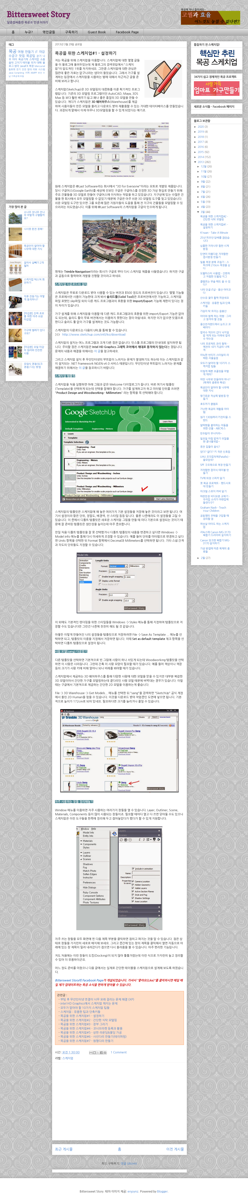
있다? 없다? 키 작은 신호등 (215, 451)
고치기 (18, 62)
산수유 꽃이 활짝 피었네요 (214, 298)
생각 (16, 66)
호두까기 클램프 (209, 404)
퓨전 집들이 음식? (210, 446)
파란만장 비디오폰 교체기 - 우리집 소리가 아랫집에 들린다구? (215, 499)
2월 (203, 558)
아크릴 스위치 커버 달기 (213, 491)
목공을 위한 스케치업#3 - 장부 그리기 (84, 1024)
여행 (21, 51)
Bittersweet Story (38, 14)
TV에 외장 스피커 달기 (212, 478)
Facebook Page (127, 32)
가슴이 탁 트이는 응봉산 (213, 311)
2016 (201, 147)
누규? (29, 32)
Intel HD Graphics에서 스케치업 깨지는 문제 (88, 1003)
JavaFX (24, 66)
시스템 (41, 69)
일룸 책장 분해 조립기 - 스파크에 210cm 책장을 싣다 (215, 265)
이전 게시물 (175, 1149)
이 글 (97, 351)
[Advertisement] (119, 1091)
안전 (24, 69)
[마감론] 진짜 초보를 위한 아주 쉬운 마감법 (34, 316)
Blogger (162, 1191)
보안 (40, 73)
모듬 (22, 76)
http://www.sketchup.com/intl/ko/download (93, 334)
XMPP (34, 73)
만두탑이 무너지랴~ (211, 433)
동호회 (12, 69)
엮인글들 (49, 32)
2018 (201, 137)
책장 (31, 66)
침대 (29, 69)
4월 (203, 207)
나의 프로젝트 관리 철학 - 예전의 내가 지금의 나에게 (214, 346)
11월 (204, 171)
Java (11, 73)
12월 (204, 166)
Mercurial (40, 66)
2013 (201, 162)
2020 (201, 126)
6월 (203, 197)
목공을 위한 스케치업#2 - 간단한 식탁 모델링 (88, 1020)
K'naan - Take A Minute (214, 232)
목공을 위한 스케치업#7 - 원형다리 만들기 (86, 1040)
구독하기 (71, 32)
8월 (203, 186)
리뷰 (35, 69)
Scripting (19, 73)
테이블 (26, 62)
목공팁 (30, 55)
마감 (42, 51)
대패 (39, 62)
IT (36, 51)
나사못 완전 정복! (33, 229)
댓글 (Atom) (129, 1163)
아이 (14, 59)
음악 (11, 62)
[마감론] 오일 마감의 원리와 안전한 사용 (34, 350)
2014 (201, 157)
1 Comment (119, 1052)
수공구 (13, 55)
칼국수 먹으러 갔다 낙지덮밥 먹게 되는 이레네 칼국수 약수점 (215, 335)
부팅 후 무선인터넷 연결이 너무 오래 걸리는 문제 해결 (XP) (97, 999)
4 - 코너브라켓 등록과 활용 (105, 1028)
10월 (204, 176)
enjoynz (133, 1191)
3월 (203, 212)
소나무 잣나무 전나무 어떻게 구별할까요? (34, 215)
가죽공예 (15, 76)
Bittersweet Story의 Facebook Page (79, 980)
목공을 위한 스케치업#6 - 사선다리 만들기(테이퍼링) (93, 1036)
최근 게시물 (64, 1149)
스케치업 (67, 1058)
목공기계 (23, 59)
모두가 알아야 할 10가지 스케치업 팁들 (84, 1007)
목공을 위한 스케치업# (74, 1028)
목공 (12, 51)
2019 (201, 131)
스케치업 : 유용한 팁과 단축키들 (80, 1011)
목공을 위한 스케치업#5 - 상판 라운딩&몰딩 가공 (91, 1032)
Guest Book (97, 32)
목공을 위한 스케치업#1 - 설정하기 (82, 1015)
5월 (203, 202)
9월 (203, 181)
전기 (18, 69)
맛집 (22, 55)
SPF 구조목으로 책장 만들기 (215, 465)
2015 (201, 152)
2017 (201, 142)
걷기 (38, 56)
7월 (203, 192)
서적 (27, 73)
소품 (42, 59)
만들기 (29, 51)
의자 (33, 62)
